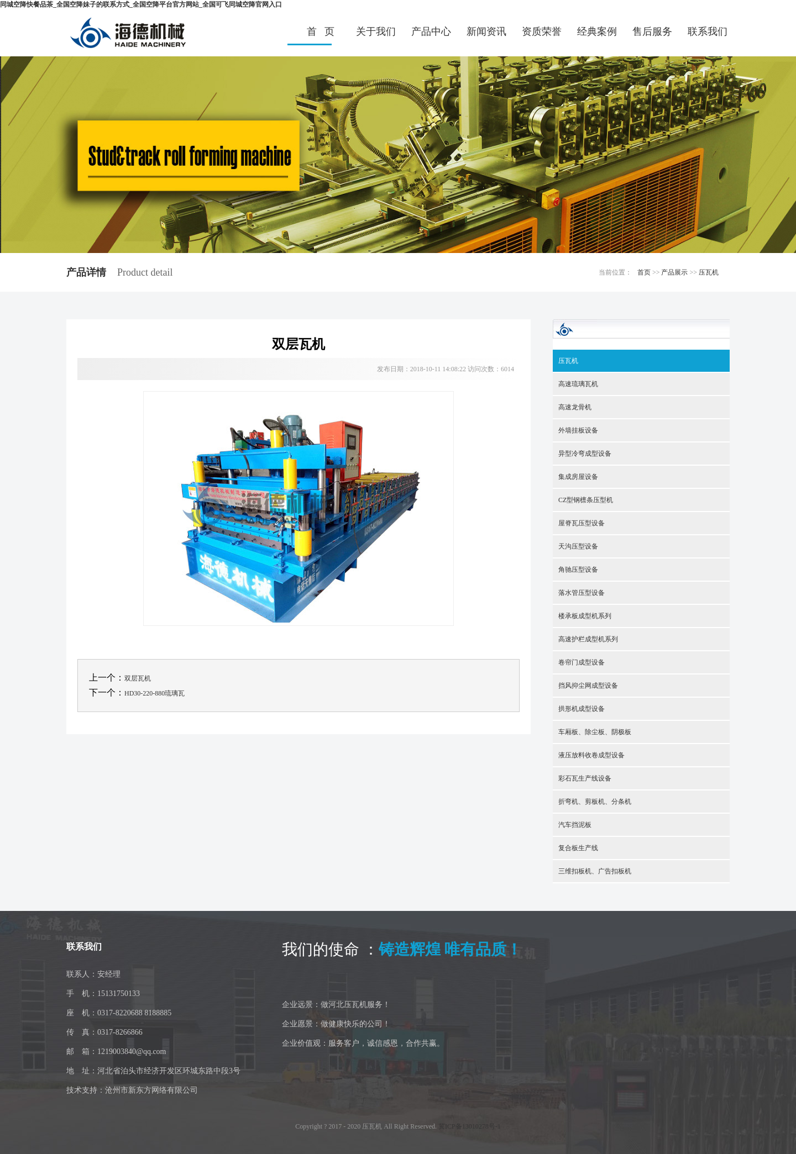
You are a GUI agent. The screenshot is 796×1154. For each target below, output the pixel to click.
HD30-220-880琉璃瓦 (154, 693)
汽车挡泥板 (574, 825)
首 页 (320, 31)
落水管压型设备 (581, 593)
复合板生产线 (578, 848)
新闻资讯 (486, 31)
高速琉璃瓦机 (578, 384)
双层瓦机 (137, 678)
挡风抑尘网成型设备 (588, 685)
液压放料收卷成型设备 (591, 755)
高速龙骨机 (574, 407)
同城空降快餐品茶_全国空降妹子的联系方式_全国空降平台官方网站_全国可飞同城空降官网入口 (141, 4)
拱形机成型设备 (581, 709)
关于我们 (376, 31)
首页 (644, 272)
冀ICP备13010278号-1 (469, 1126)
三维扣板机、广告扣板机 (594, 871)
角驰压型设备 (578, 569)
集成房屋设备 (578, 477)
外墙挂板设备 (578, 430)
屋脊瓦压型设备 (581, 523)
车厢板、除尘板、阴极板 (594, 732)
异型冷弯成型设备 (584, 453)
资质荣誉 (542, 31)
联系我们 (707, 31)
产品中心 (431, 31)
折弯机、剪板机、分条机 (594, 801)
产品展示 (674, 272)
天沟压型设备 (578, 546)
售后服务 (652, 31)
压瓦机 (709, 272)
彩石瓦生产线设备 (584, 778)
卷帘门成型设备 (581, 662)
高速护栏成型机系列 (588, 639)
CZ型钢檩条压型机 (585, 500)
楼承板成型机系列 (584, 616)
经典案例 (597, 31)
